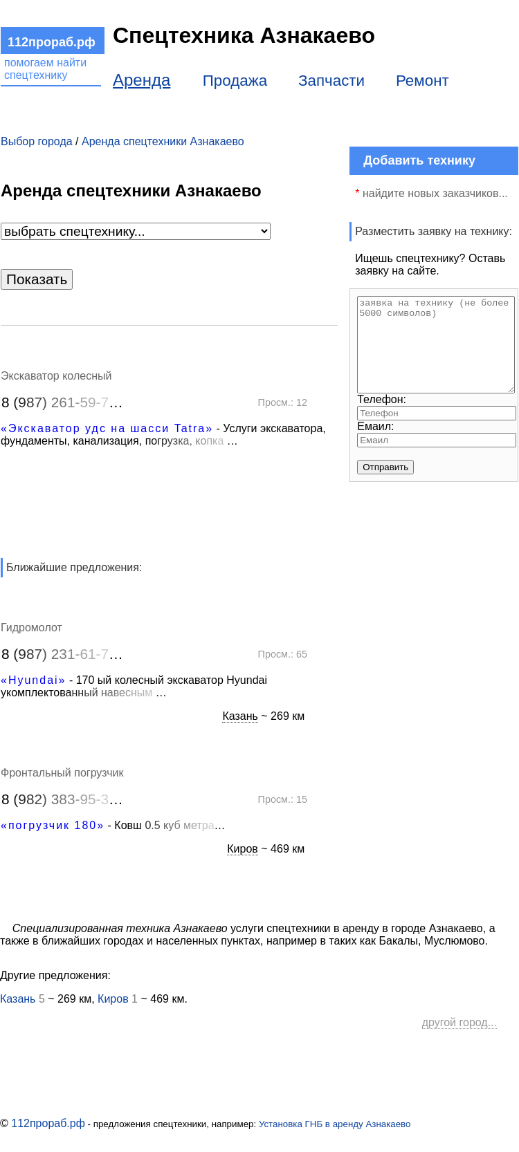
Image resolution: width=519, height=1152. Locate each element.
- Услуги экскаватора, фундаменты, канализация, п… (163, 434)
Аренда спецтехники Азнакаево (163, 141)
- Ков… (113, 825)
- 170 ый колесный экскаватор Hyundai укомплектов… (134, 686)
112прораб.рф (48, 1123)
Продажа (235, 80)
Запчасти (331, 80)
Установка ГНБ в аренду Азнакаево (335, 1124)
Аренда (141, 80)
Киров (242, 849)
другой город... (459, 1022)
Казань (239, 716)
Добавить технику (419, 160)
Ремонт (422, 80)
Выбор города (37, 141)
